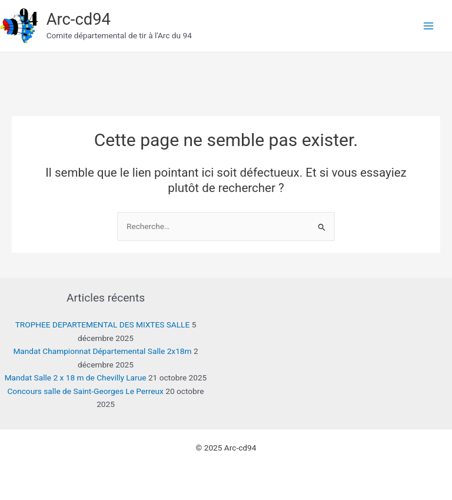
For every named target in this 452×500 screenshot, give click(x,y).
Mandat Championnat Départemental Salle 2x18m (102, 351)
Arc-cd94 (78, 19)
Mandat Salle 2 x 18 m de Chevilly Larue (76, 377)
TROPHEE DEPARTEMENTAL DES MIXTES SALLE (102, 324)
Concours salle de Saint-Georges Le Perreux (85, 391)
